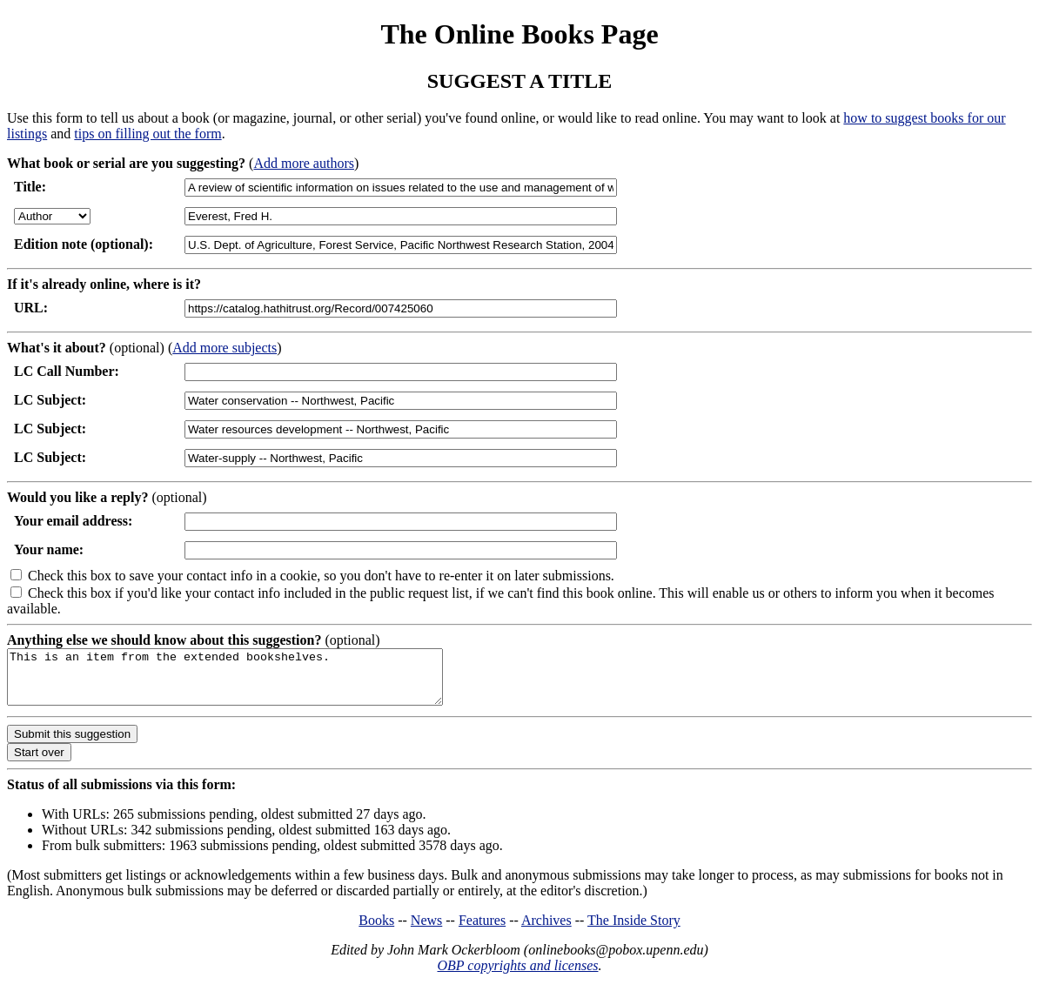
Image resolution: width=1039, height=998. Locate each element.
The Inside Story (633, 930)
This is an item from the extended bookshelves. (251, 682)
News (426, 930)
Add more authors (303, 163)
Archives (546, 930)
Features (482, 930)
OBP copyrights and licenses (517, 975)
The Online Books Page (519, 34)
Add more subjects (224, 347)
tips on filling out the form (147, 133)
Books (376, 930)
